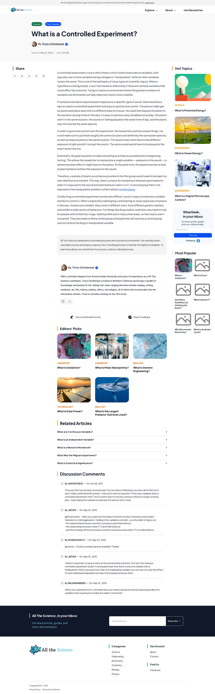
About (153, 652)
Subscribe (193, 235)
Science (116, 652)
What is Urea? (200, 275)
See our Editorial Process (85, 317)
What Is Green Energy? (189, 153)
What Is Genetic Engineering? (143, 369)
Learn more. (149, 3)
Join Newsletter (193, 10)
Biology (138, 363)
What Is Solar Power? (70, 411)
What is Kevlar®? (202, 299)
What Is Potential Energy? (190, 110)
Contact (154, 656)
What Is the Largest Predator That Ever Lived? (111, 413)
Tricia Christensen (53, 43)
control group (127, 189)
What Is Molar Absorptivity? (112, 367)
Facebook (155, 670)
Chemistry (63, 363)
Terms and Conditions (51, 689)
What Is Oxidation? (68, 367)
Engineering (182, 147)
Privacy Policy (34, 689)
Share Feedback (139, 317)
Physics (179, 105)
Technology (65, 406)
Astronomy (117, 660)
